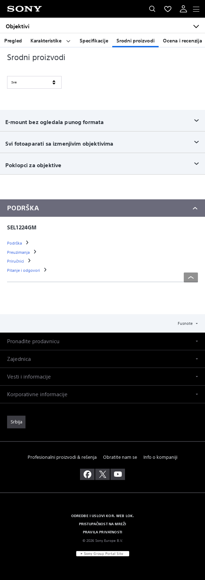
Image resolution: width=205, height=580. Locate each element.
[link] (15, 243)
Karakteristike (50, 40)
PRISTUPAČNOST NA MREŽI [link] (102, 523)
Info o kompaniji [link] (160, 457)
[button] (102, 341)
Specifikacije (94, 40)
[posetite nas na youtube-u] (117, 474)
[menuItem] (168, 9)
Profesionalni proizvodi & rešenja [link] (62, 457)
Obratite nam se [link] (120, 457)
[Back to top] (191, 277)
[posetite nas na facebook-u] (87, 474)
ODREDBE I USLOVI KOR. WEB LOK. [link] (102, 515)
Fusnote (186, 323)
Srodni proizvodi (135, 40)
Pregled (13, 40)
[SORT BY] (34, 82)
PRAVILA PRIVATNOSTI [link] (102, 531)
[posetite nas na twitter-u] (102, 474)
